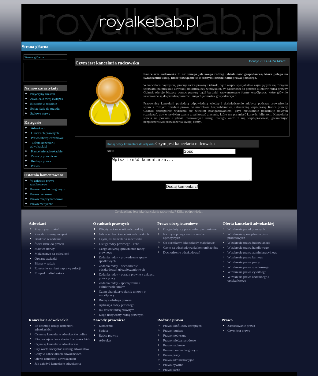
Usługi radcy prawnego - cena (119, 244)
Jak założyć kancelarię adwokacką (58, 363)
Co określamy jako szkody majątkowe (189, 242)
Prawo (35, 166)
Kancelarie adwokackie (46, 151)
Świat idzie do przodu (45, 108)
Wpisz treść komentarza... (185, 171)
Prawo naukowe (41, 194)
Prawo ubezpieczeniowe (47, 138)
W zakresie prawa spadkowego (42, 182)
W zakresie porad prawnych (246, 229)
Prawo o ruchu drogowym (47, 189)
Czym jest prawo (238, 330)
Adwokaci (38, 128)
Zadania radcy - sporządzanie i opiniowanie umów (119, 284)
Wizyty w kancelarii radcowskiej (121, 229)
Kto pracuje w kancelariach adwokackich (62, 339)
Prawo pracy (171, 355)
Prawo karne (171, 369)
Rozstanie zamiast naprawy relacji (58, 268)
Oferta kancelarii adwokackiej (42, 144)
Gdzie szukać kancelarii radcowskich (124, 234)
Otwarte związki (46, 258)
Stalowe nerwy (40, 113)
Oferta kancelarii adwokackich (55, 358)
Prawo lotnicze (173, 330)
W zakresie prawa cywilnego (246, 272)
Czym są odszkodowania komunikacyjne (190, 247)
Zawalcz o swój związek (46, 98)
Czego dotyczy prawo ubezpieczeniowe (189, 229)
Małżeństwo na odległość (52, 253)
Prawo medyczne (41, 204)
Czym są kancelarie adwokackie (56, 344)
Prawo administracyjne (178, 360)
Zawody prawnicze (44, 156)
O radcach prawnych (45, 133)
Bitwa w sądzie (45, 263)
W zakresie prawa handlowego (248, 247)
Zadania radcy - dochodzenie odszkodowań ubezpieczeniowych (122, 267)
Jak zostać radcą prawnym (116, 310)
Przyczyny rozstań (42, 94)
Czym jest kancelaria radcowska (107, 62)
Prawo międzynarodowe (46, 199)
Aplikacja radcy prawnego (116, 305)
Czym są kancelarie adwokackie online (61, 334)
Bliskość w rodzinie (43, 103)
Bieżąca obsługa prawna (115, 300)
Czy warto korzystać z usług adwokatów (62, 349)
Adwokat (105, 340)
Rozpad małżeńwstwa (49, 273)
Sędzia (103, 330)
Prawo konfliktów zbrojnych (182, 325)
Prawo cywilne (173, 365)
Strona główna (35, 47)
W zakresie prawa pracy (243, 262)
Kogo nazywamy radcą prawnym (121, 314)
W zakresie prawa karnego (245, 257)
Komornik (106, 325)
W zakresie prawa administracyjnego (252, 252)
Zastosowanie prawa (241, 325)
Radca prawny (108, 335)
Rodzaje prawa (41, 161)
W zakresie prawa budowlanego (249, 242)
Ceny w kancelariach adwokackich (58, 354)
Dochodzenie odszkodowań (181, 252)
